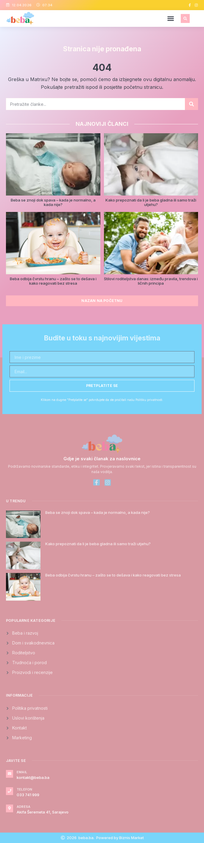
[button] (170, 18)
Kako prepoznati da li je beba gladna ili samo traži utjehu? (150, 202)
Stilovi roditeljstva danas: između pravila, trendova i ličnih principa (151, 281)
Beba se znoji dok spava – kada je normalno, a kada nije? (53, 202)
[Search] (191, 104)
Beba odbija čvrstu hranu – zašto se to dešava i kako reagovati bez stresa (53, 281)
